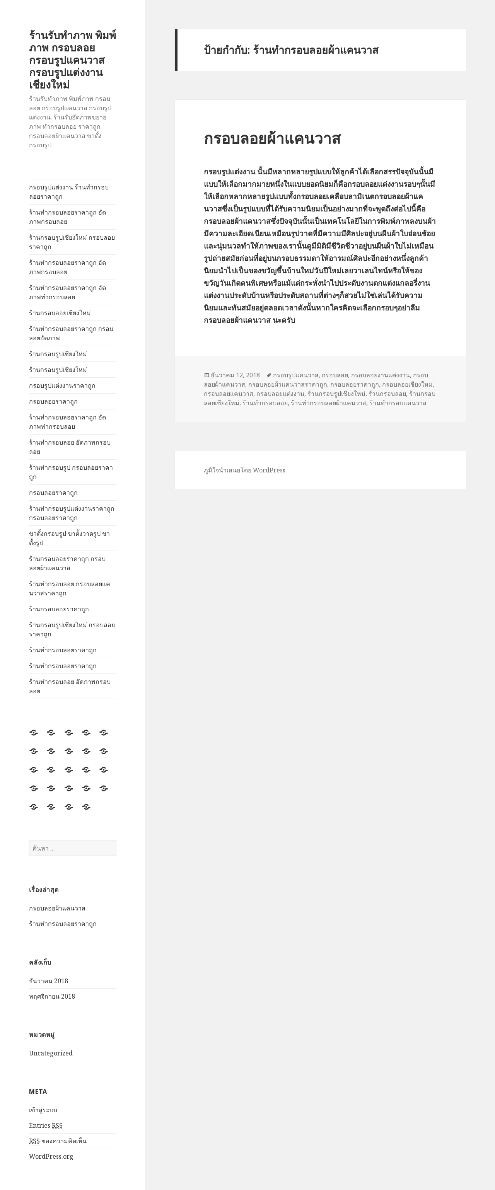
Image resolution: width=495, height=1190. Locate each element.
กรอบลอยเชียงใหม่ (407, 384)
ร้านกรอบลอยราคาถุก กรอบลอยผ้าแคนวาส (67, 563)
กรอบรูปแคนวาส (296, 375)
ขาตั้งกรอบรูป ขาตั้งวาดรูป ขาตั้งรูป (69, 538)
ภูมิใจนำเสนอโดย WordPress (244, 470)
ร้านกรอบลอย (387, 393)
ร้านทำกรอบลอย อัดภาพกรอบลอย (70, 447)
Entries (46, 1125)
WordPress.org (51, 1156)
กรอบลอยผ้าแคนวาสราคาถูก (287, 384)
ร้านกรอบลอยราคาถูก (59, 609)
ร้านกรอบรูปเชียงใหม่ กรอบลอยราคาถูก (72, 242)
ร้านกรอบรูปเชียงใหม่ (58, 353)
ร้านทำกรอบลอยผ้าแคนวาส (328, 403)
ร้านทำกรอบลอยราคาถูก (63, 650)
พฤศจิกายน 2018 (52, 996)
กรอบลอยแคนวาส (228, 393)
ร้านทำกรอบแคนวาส (398, 403)
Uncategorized (51, 1053)
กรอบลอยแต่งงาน (280, 393)
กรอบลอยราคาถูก (53, 401)
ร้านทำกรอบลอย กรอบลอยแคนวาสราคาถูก (69, 588)
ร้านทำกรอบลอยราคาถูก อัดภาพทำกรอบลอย (67, 292)
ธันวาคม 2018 (48, 981)
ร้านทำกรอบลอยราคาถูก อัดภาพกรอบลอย (67, 217)
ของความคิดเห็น (58, 1141)
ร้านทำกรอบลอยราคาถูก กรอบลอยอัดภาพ (71, 333)
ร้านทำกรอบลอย (265, 403)
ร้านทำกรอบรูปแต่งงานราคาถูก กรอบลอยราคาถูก (71, 513)
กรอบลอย (335, 375)
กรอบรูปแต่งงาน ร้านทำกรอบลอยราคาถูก (69, 192)
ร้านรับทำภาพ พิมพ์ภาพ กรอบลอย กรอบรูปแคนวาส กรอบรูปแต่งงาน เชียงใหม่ (72, 60)
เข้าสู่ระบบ (43, 1110)
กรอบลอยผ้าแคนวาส (57, 908)
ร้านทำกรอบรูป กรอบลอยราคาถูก (71, 472)
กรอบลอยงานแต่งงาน (380, 375)
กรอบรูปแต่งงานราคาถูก (62, 385)
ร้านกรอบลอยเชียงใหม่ (60, 313)
